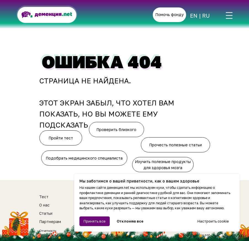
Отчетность (47, 230)
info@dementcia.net (193, 235)
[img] (229, 15)
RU (206, 15)
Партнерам (50, 221)
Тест (44, 196)
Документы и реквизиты (59, 235)
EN (193, 15)
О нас (44, 205)
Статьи (45, 213)
